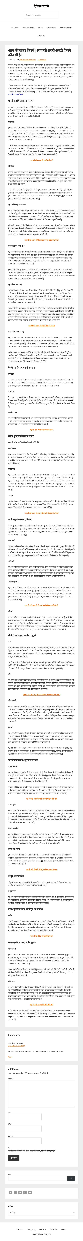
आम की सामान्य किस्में (15, 94)
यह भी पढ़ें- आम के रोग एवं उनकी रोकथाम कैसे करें (41, 605)
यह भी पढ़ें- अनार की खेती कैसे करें (41, 1005)
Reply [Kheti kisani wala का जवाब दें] (10, 1057)
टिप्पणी (10, 1079)
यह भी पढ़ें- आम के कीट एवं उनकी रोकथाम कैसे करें (41, 513)
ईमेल (10, 1124)
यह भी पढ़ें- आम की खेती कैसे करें (41, 160)
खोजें (9, 1175)
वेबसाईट (10, 1136)
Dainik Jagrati (41, 6)
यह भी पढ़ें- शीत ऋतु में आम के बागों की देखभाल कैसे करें (41, 695)
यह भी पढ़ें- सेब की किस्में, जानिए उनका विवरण (41, 869)
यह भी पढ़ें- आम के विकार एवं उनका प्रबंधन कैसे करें (41, 240)
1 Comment (42, 60)
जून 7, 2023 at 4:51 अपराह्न (16, 1046)
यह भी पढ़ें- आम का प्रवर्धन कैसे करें (41, 430)
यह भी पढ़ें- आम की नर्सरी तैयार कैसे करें (41, 326)
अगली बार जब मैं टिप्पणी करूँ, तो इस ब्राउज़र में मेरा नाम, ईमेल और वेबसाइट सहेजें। (32, 1151)
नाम (9, 1112)
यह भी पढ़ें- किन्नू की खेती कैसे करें (41, 936)
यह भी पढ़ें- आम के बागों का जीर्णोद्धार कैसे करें (41, 799)
